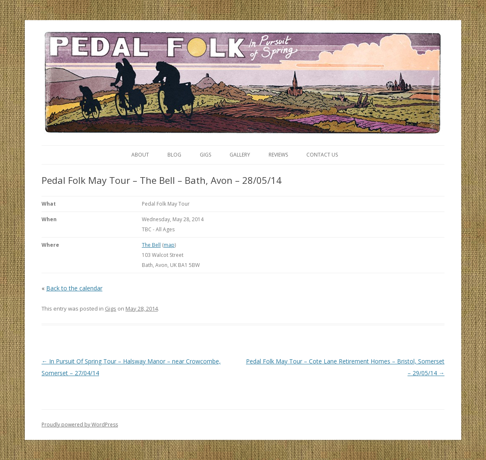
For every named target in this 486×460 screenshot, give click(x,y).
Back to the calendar (74, 288)
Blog (174, 154)
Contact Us (322, 154)
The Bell (151, 244)
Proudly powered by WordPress (80, 424)
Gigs (205, 154)
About (140, 154)
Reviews (278, 154)
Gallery (240, 154)
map (169, 244)
